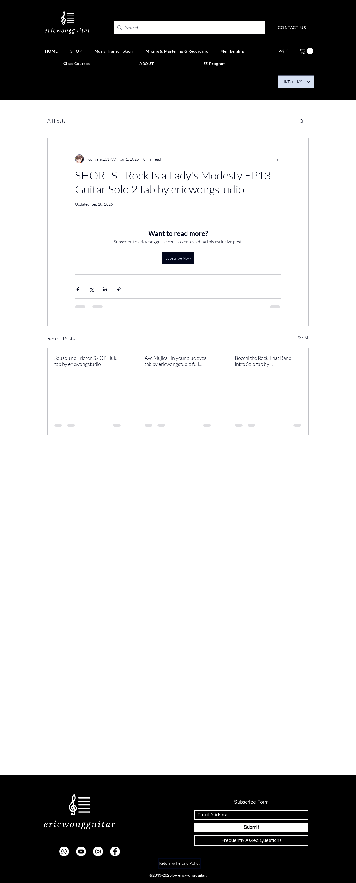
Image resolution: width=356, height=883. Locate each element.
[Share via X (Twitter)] (91, 289)
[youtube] (81, 851)
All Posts (56, 121)
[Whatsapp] (64, 851)
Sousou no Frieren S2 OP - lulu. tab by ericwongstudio (86, 361)
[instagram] (98, 851)
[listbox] (296, 81)
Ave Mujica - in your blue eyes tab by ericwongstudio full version (175, 361)
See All (303, 337)
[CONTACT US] (292, 27)
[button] (307, 51)
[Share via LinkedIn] (105, 289)
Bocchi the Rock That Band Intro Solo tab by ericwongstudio (263, 361)
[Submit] (251, 827)
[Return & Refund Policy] (179, 863)
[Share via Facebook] (77, 289)
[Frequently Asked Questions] (251, 840)
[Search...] (189, 27)
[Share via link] (118, 289)
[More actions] (277, 159)
